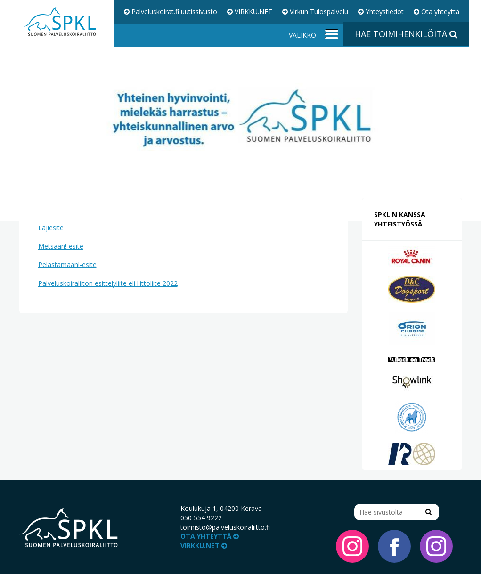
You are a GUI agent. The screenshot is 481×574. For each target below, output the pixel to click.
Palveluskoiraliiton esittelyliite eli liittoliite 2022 (108, 283)
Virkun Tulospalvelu (315, 11)
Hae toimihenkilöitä (406, 34)
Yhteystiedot (381, 11)
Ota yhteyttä (436, 11)
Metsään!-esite (60, 246)
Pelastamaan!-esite (67, 264)
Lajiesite (51, 227)
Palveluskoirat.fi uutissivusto (170, 11)
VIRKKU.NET (249, 11)
